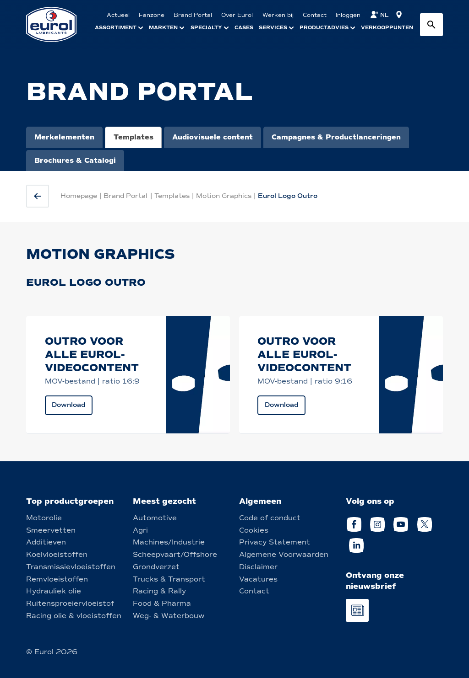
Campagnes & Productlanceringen (336, 137)
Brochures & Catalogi (75, 160)
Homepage (78, 196)
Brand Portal (125, 196)
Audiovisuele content (212, 137)
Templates (133, 137)
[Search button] (431, 24)
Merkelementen (64, 137)
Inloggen (348, 15)
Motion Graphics (223, 196)
